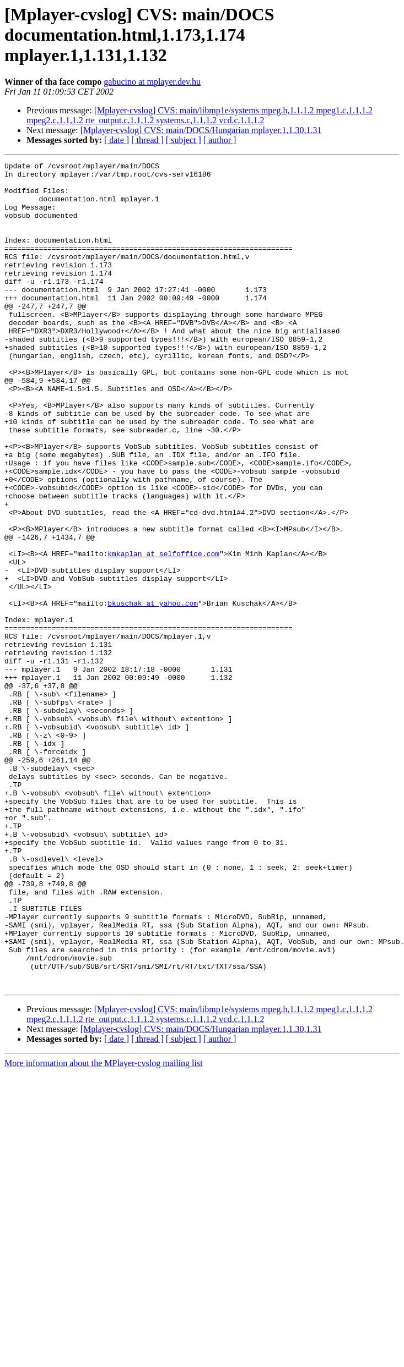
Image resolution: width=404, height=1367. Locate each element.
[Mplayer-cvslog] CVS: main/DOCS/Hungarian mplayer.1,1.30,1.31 (201, 130)
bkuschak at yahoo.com (152, 692)
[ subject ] (183, 140)
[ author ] (219, 140)
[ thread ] (147, 140)
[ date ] (116, 140)
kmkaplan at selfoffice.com (163, 633)
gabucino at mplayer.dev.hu (152, 81)
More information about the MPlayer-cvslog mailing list (103, 1228)
